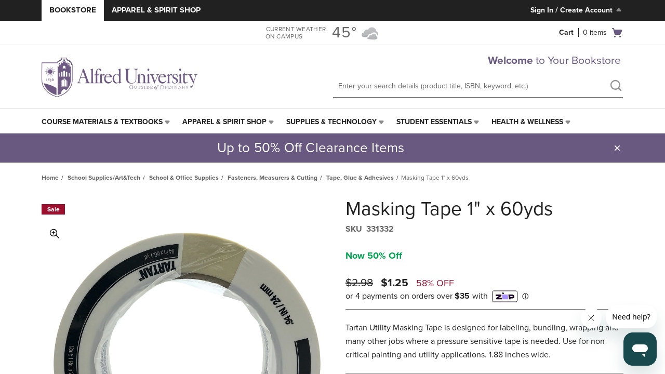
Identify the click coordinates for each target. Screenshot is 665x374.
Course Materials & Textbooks (102, 121)
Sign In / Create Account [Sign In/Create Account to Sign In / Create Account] (576, 10)
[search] (615, 86)
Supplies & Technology (331, 121)
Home (50, 177)
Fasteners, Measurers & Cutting (272, 177)
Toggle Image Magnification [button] (54, 234)
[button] (617, 148)
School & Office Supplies (184, 177)
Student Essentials (434, 121)
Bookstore (72, 10)
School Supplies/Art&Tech (104, 177)
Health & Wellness (527, 121)
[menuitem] (106, 122)
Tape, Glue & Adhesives (360, 177)
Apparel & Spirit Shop (156, 10)
